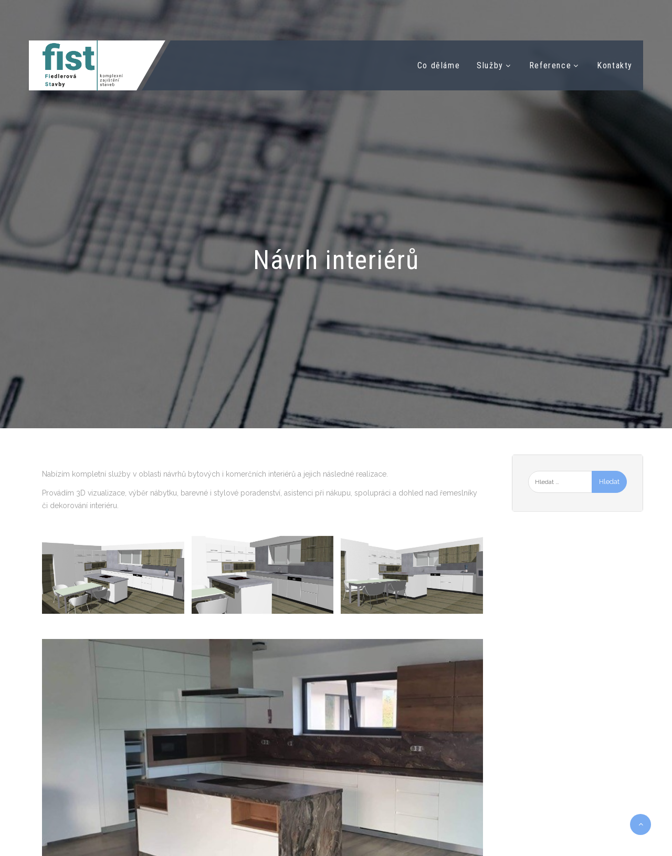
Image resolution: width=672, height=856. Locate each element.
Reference (550, 65)
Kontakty (615, 65)
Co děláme (438, 65)
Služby (490, 65)
